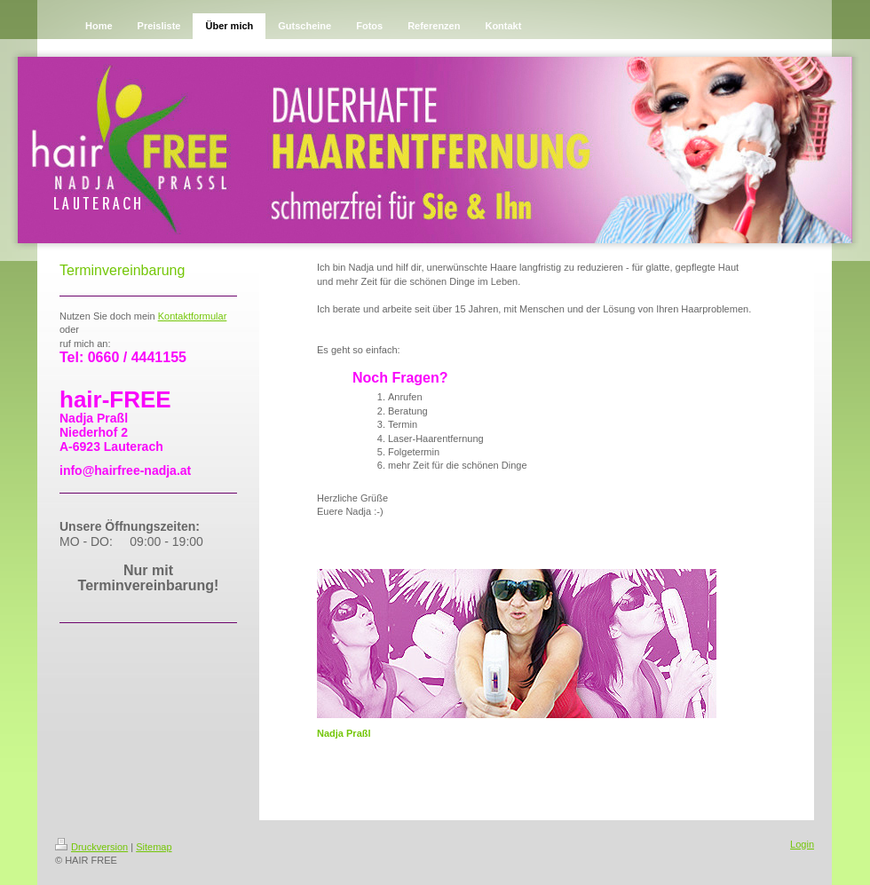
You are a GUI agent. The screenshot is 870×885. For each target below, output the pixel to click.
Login (802, 844)
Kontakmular (192, 316)
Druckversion (91, 847)
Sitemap (153, 847)
